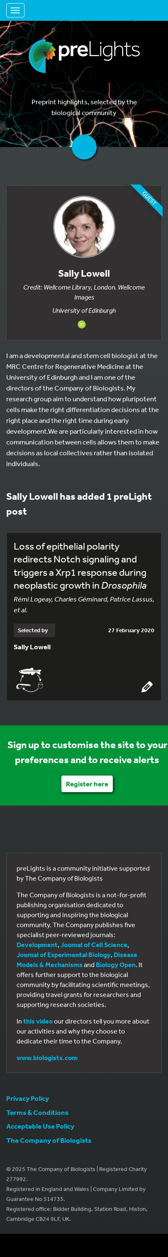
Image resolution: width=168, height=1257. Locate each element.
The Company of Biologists (48, 1140)
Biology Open (116, 964)
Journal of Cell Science (94, 944)
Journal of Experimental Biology (64, 954)
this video (38, 1021)
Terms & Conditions (37, 1112)
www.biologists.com (47, 1057)
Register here (87, 783)
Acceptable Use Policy (40, 1126)
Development (37, 944)
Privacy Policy (27, 1098)
